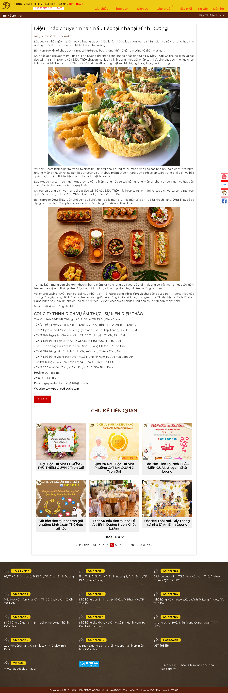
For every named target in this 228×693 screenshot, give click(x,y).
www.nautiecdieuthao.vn (62, 388)
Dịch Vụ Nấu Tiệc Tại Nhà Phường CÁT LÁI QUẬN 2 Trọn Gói (114, 467)
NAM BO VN (116, 690)
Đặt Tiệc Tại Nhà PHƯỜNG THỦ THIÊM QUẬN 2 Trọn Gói (60, 466)
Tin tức (202, 8)
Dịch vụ (144, 7)
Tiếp (131, 544)
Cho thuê (165, 7)
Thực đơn (122, 7)
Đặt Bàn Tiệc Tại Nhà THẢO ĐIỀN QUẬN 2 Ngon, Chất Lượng (167, 467)
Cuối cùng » (144, 544)
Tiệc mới (185, 8)
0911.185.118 (41, 8)
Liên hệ (218, 8)
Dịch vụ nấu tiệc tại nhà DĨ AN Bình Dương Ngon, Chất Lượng (113, 524)
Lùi (94, 544)
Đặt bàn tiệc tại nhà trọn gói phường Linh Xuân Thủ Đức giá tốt (60, 524)
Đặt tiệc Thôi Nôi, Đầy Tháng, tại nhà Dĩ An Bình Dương (167, 523)
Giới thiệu (101, 8)
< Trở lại (42, 398)
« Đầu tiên (82, 544)
